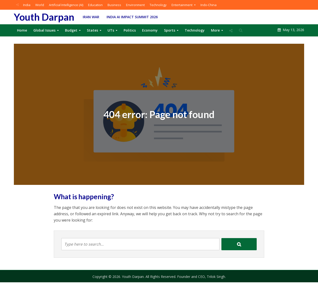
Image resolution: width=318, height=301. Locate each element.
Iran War (91, 17)
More (215, 30)
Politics (130, 30)
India (26, 5)
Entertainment (182, 5)
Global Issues (44, 30)
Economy (150, 30)
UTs (111, 30)
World (39, 5)
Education (95, 5)
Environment (135, 5)
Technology (158, 5)
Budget (71, 30)
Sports (169, 30)
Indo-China (208, 5)
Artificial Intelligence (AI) (66, 5)
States (92, 30)
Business (114, 5)
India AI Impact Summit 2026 (132, 17)
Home (22, 30)
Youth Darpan (44, 17)
